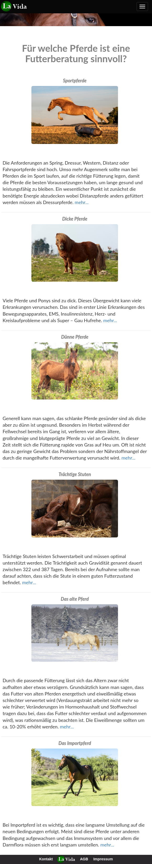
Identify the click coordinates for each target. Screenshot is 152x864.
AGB (84, 859)
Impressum (103, 859)
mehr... (82, 202)
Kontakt (46, 859)
